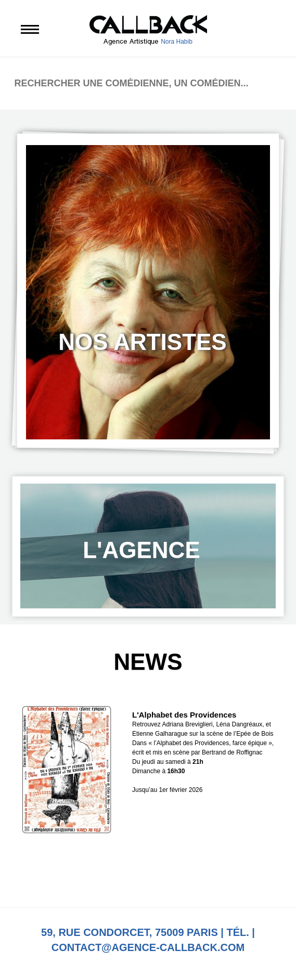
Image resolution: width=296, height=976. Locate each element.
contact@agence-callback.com (148, 947)
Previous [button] (113, 875)
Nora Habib (176, 41)
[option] (148, 292)
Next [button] (183, 875)
